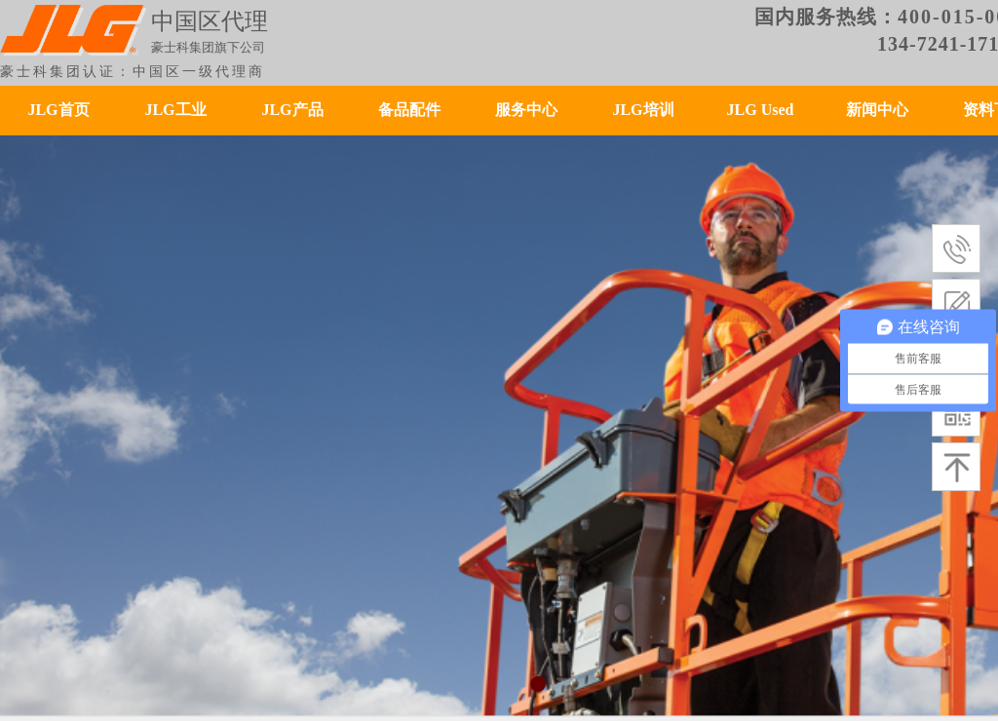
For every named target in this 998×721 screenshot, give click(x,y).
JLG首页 (58, 109)
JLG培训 (642, 109)
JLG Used (760, 109)
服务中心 (526, 109)
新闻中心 (877, 109)
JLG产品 (292, 109)
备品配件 (409, 109)
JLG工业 (175, 109)
